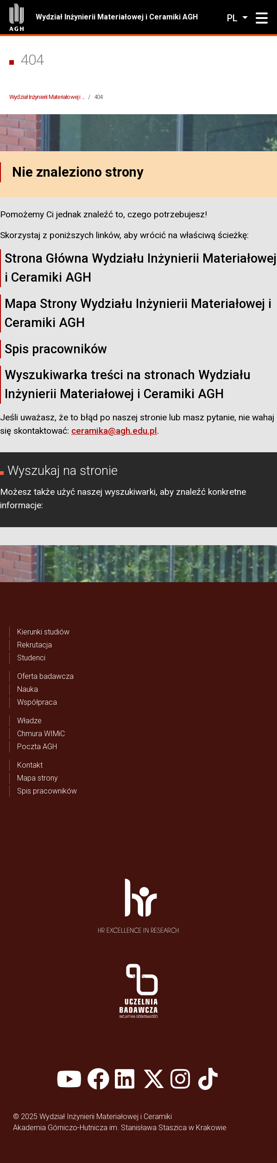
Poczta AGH (37, 746)
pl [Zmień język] (233, 18)
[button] (262, 18)
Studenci (31, 657)
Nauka (27, 689)
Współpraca (37, 702)
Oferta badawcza (45, 676)
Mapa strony (37, 778)
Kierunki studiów (43, 632)
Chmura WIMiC (41, 733)
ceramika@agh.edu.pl (114, 430)
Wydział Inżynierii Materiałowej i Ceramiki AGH (117, 16)
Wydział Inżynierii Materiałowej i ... (46, 96)
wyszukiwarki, (131, 491)
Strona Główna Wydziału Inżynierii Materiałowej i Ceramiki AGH (141, 268)
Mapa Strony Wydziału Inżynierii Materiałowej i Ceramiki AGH (138, 313)
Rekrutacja (34, 644)
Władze (29, 720)
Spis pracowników (56, 349)
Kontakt (30, 765)
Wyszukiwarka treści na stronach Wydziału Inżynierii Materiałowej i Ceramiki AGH (128, 384)
